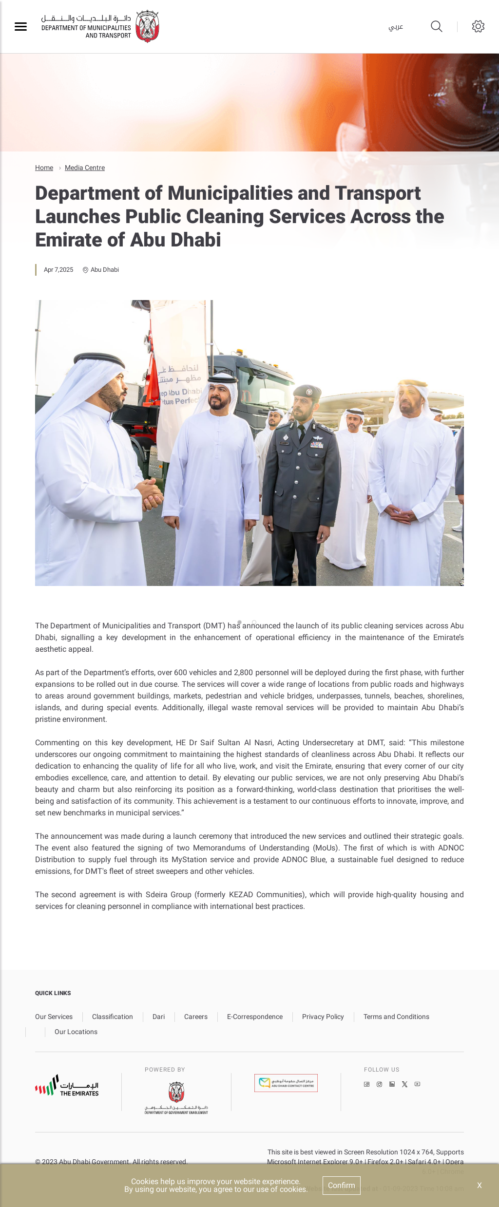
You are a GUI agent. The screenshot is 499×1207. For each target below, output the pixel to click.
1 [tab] (242, 607)
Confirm (341, 1185)
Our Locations (76, 1032)
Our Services (54, 1016)
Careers (196, 1016)
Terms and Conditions (396, 1016)
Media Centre (85, 167)
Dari (159, 1016)
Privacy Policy (323, 1016)
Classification (112, 1016)
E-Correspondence (255, 1016)
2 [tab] (257, 607)
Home (44, 167)
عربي (395, 26)
